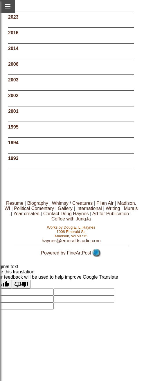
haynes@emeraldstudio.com (71, 240)
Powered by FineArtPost (66, 252)
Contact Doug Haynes (66, 213)
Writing (113, 208)
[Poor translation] (21, 284)
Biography (37, 203)
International (89, 208)
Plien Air (105, 203)
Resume (15, 203)
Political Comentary (34, 208)
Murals (131, 208)
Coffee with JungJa (71, 218)
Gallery (65, 208)
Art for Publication (110, 213)
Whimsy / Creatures (72, 203)
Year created (26, 213)
